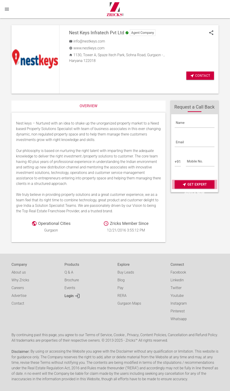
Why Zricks (20, 280)
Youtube (177, 295)
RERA (122, 295)
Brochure (71, 280)
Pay (120, 288)
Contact (200, 76)
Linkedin (177, 280)
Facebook (178, 272)
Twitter (176, 288)
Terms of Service (98, 335)
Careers (17, 288)
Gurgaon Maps (129, 303)
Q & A (68, 272)
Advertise (19, 295)
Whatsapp (179, 319)
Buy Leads (126, 272)
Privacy (133, 335)
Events (69, 288)
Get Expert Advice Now (194, 185)
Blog (121, 280)
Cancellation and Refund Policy (192, 335)
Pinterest (178, 311)
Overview (88, 106)
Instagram (179, 303)
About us (18, 272)
